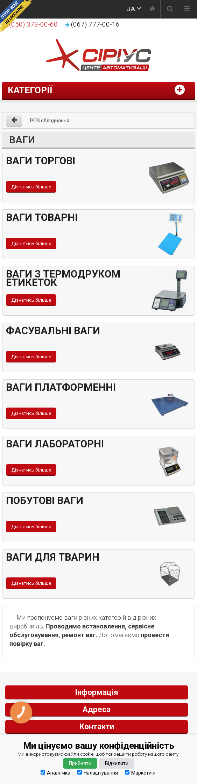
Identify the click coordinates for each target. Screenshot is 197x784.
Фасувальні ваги (53, 331)
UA (130, 9)
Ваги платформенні (61, 387)
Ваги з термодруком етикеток (63, 278)
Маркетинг (140, 772)
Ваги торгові (40, 161)
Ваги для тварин (52, 557)
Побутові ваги (44, 500)
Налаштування (97, 772)
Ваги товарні (42, 217)
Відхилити (116, 763)
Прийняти (80, 763)
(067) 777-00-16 (95, 24)
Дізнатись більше (31, 186)
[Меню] (187, 9)
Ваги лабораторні (55, 444)
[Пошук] (170, 9)
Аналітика (55, 772)
